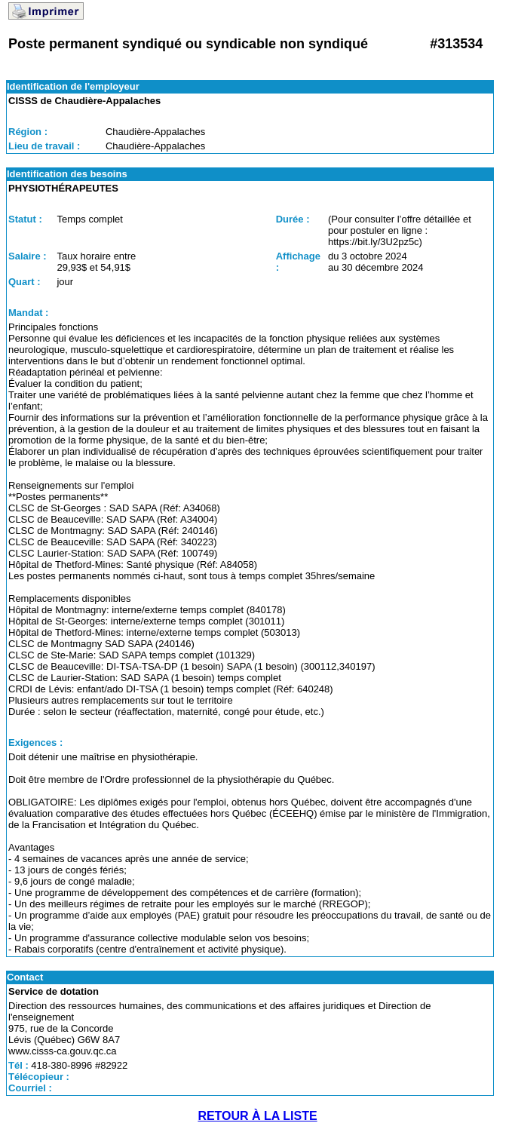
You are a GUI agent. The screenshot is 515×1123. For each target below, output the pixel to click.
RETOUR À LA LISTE (257, 1115)
